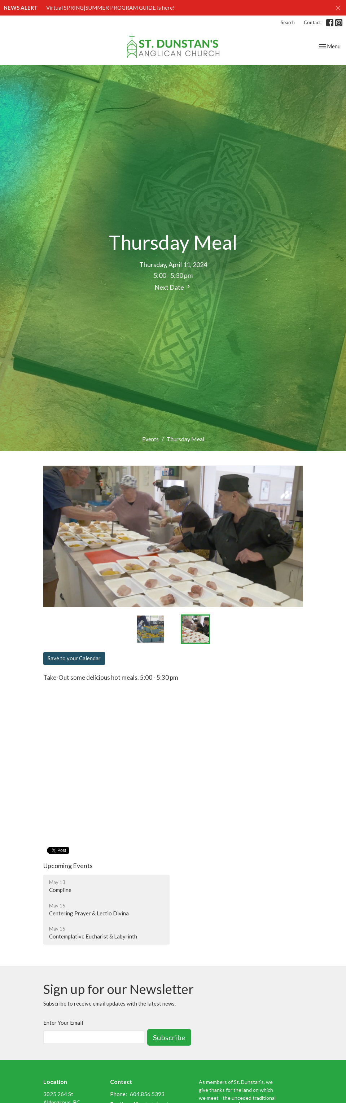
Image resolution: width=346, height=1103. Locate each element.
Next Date (173, 287)
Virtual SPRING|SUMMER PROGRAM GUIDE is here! (110, 7)
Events (150, 438)
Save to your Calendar (74, 658)
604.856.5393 (147, 1094)
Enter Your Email (63, 1022)
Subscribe (169, 1037)
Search (288, 22)
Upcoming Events (68, 866)
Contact (312, 22)
